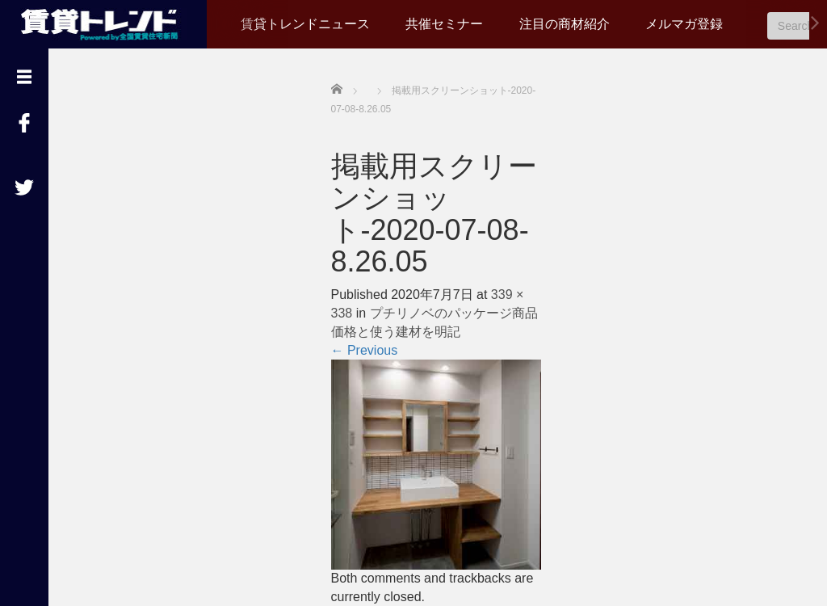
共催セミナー (444, 24)
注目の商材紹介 (564, 24)
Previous (364, 350)
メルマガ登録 (684, 24)
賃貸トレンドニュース (305, 24)
